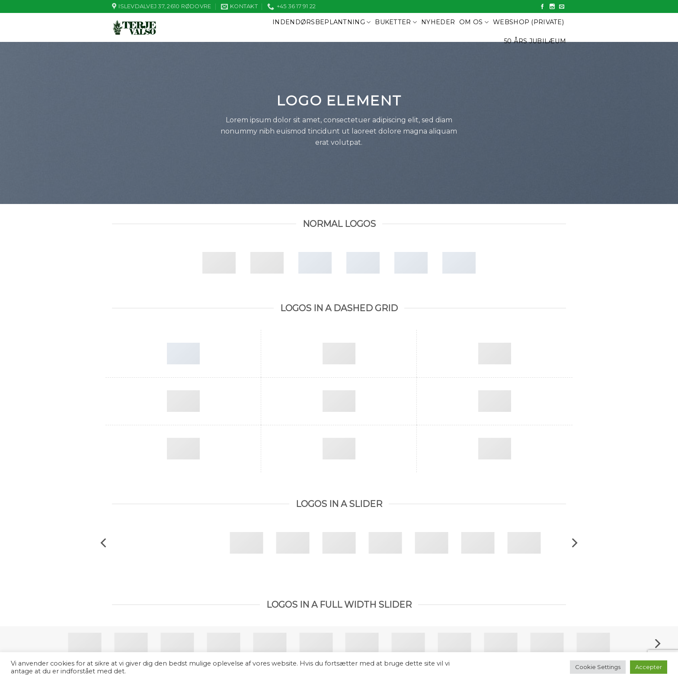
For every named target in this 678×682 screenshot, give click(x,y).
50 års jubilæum (535, 41)
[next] (574, 543)
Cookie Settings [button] (597, 666)
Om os (474, 22)
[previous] (104, 543)
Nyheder (438, 22)
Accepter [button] (648, 666)
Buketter (396, 22)
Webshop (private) (528, 22)
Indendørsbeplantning (321, 22)
